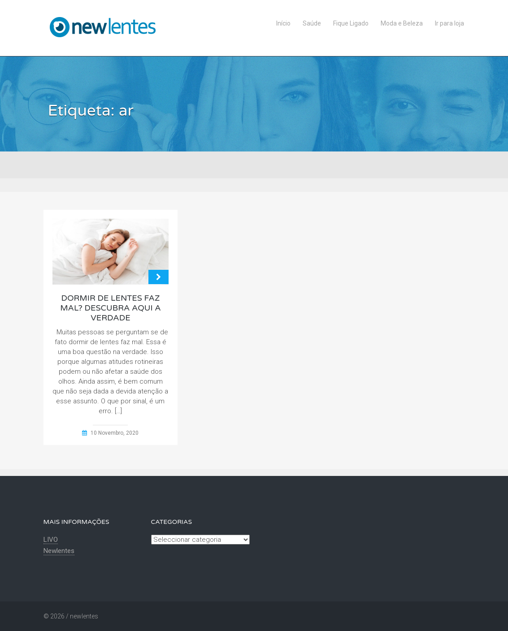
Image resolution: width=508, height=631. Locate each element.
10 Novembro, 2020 (115, 433)
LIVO (50, 540)
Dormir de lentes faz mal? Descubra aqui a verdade (110, 308)
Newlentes (58, 551)
